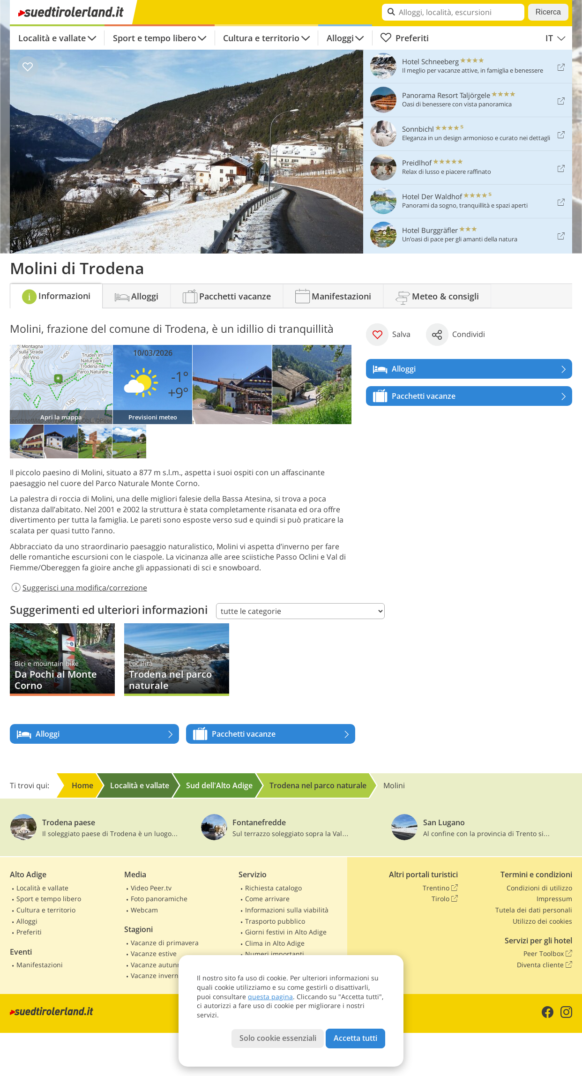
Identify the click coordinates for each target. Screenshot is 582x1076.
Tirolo (445, 899)
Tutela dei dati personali (533, 909)
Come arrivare (267, 898)
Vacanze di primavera (165, 942)
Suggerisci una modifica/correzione (78, 588)
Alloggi (340, 38)
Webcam (144, 909)
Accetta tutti (355, 1038)
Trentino (440, 888)
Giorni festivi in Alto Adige (286, 931)
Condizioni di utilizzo (539, 887)
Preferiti (404, 37)
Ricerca (548, 12)
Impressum (554, 898)
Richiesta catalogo (273, 887)
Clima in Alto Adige (275, 943)
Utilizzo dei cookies (542, 921)
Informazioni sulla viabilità (286, 909)
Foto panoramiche (159, 898)
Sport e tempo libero (154, 38)
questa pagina (270, 996)
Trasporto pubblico (275, 921)
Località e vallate (52, 38)
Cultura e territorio (261, 38)
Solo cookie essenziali (277, 1038)
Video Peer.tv (151, 887)
